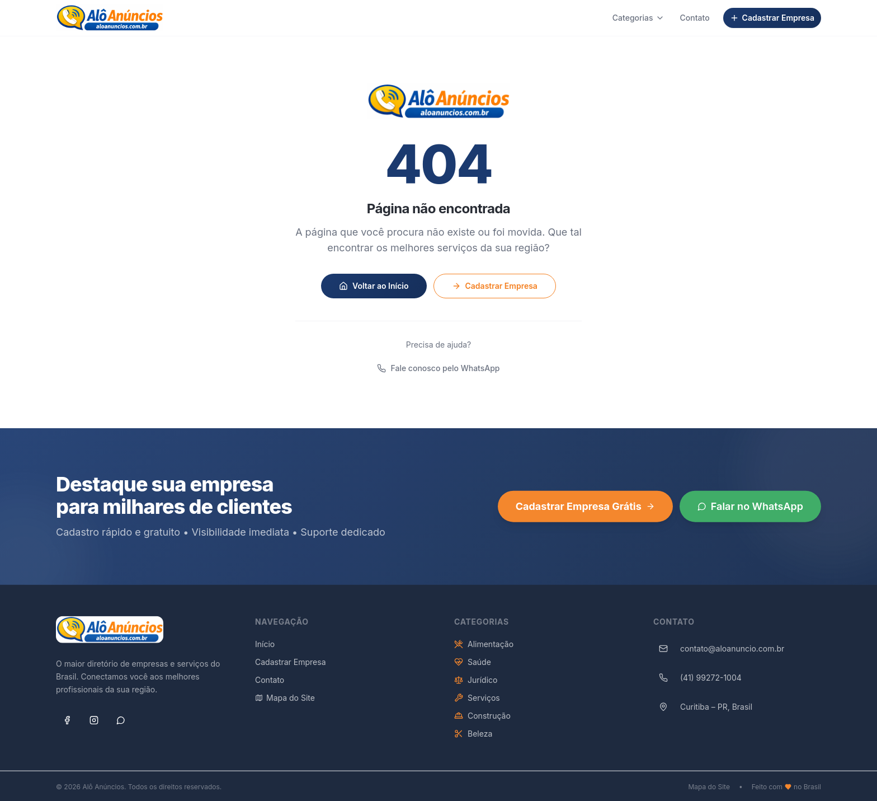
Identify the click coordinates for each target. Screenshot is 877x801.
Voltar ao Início (373, 286)
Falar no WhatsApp (750, 510)
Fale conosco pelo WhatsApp (438, 368)
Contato (695, 17)
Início (265, 648)
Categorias (638, 17)
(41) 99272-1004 (697, 682)
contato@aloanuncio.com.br (718, 653)
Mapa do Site (285, 701)
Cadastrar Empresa (772, 17)
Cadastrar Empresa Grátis (585, 510)
